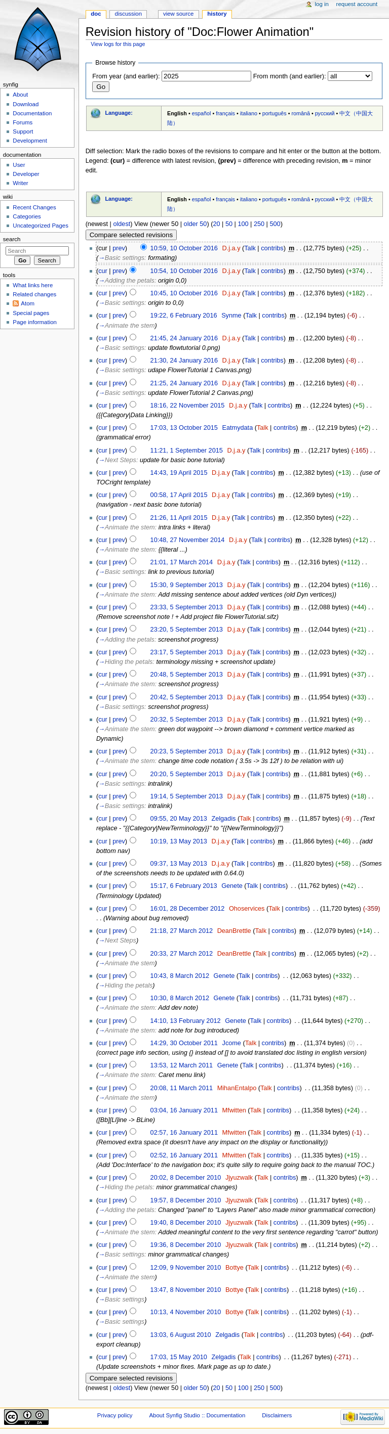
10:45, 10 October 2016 (184, 293)
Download (25, 104)
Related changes (34, 294)
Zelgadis (223, 818)
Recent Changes (34, 207)
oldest (121, 224)
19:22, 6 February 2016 (183, 315)
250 (259, 224)
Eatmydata (237, 427)
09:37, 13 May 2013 (178, 863)
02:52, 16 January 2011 (184, 1155)
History (216, 14)
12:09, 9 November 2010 (185, 1267)
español (201, 113)
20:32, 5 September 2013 (186, 719)
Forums (22, 122)
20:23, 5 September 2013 (186, 751)
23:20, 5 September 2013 (186, 629)
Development (30, 141)
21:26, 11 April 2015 (179, 517)
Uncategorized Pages (40, 225)
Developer (26, 174)
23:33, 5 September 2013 (186, 607)
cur (102, 271)
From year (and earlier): (126, 76)
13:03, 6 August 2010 (180, 1334)
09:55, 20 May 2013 (178, 818)
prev (118, 248)
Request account (357, 4)
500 (274, 224)
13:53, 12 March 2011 (181, 1065)
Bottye (234, 1267)
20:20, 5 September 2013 (186, 774)
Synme (231, 315)
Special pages (31, 313)
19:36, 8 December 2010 (185, 1244)
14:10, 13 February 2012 (185, 1020)
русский (325, 113)
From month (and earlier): (289, 76)
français (225, 113)
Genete (232, 885)
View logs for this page (118, 44)
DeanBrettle (234, 930)
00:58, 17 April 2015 (179, 495)
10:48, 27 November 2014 (187, 540)
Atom (27, 303)
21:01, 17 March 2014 (181, 562)
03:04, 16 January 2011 (184, 1110)
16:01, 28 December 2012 (187, 908)
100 (243, 224)
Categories (27, 216)
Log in (322, 4)
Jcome (231, 1043)
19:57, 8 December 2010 (185, 1200)
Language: (119, 113)
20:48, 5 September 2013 (186, 674)
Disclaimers (277, 1415)
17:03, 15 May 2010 (178, 1357)
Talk (250, 248)
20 (216, 224)
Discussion (128, 14)
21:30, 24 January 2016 (184, 360)
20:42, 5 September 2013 (186, 697)
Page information (35, 322)
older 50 (195, 224)
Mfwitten (234, 1110)
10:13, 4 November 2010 (185, 1312)
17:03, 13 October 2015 (184, 427)
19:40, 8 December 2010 (185, 1222)
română (300, 113)
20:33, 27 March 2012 (181, 953)
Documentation (32, 113)
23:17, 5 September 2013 (186, 652)
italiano (248, 113)
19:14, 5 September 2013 (186, 796)
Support (23, 131)
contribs (272, 248)
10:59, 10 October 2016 (184, 248)
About (20, 95)
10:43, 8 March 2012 (179, 975)
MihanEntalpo (237, 1088)
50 (228, 224)
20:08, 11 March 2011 (181, 1088)
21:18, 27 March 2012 (181, 930)
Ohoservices (247, 908)
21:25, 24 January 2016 (184, 383)
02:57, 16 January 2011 (184, 1132)
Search (12, 239)
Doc (96, 14)
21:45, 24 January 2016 (184, 338)
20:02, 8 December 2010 (185, 1177)
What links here (33, 285)
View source (178, 14)
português (274, 113)
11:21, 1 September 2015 (186, 450)
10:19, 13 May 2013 (178, 841)
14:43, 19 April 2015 (179, 472)
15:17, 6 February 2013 (183, 885)
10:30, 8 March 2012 (179, 998)
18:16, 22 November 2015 (187, 405)
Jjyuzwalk (239, 1177)
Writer (20, 183)
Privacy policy (115, 1415)
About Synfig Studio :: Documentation (197, 1415)
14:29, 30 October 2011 (184, 1043)
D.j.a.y (231, 248)
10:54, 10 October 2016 (184, 271)
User (19, 165)
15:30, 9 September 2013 (186, 585)
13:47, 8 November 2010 (185, 1289)
